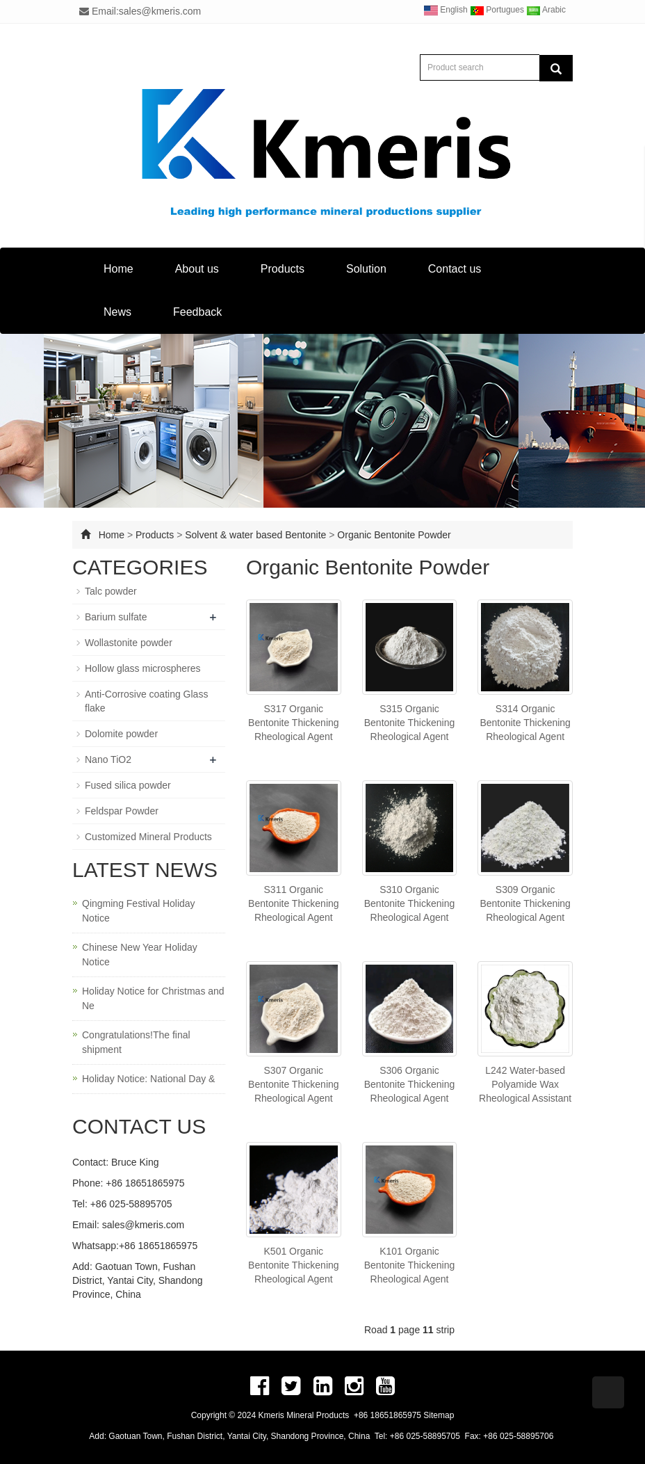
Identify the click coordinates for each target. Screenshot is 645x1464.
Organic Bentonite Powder (393, 534)
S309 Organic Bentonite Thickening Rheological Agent (525, 903)
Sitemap (438, 1415)
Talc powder (111, 591)
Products (282, 269)
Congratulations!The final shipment (136, 1042)
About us (197, 269)
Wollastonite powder (128, 642)
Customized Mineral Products (148, 836)
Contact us (454, 269)
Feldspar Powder (121, 811)
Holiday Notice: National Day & (148, 1078)
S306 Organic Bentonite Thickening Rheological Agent (409, 1084)
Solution (366, 269)
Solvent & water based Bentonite (255, 534)
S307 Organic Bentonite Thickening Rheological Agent (293, 1084)
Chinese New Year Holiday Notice (139, 954)
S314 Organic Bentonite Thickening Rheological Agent (525, 722)
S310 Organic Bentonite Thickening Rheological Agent (409, 903)
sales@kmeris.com (143, 1224)
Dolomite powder (121, 733)
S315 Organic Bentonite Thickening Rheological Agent (409, 722)
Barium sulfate (116, 616)
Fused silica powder (128, 785)
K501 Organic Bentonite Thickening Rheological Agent (293, 1265)
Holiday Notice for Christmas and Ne (153, 998)
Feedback (197, 312)
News (117, 312)
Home (118, 269)
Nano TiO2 (108, 759)
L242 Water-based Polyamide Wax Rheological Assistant (525, 1084)
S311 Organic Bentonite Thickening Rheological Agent (293, 903)
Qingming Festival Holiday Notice (138, 911)
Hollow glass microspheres (143, 668)
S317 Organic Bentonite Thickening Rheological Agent (293, 722)
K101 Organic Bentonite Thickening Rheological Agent (409, 1265)
